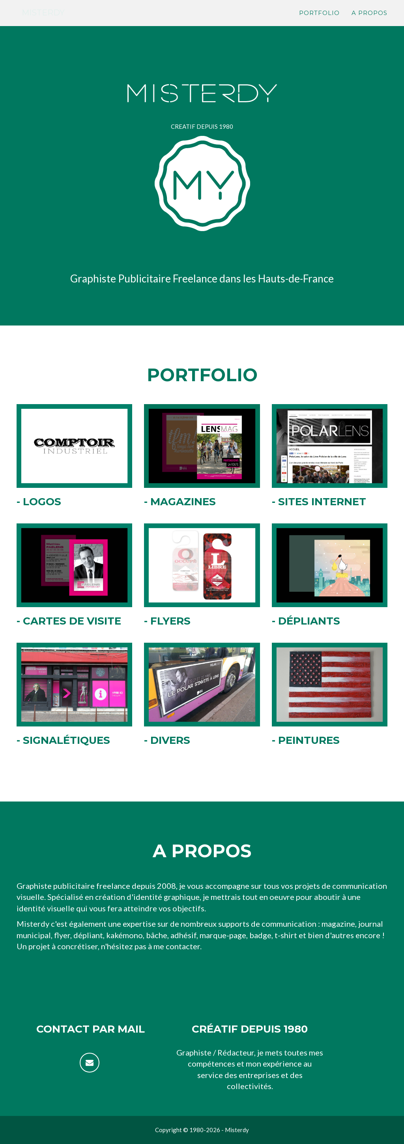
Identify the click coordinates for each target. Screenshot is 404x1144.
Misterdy (48, 21)
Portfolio (319, 22)
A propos (369, 22)
